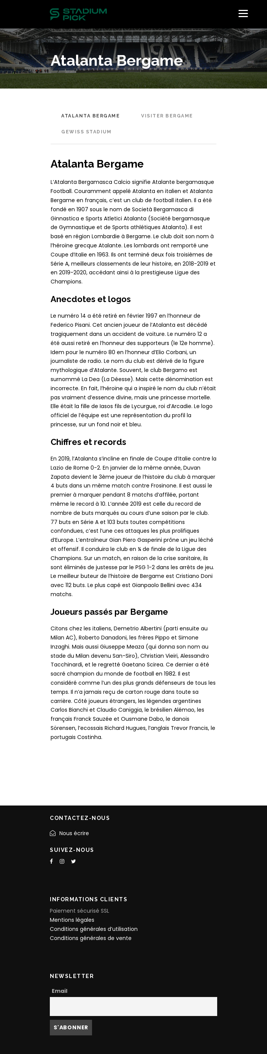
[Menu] (243, 13)
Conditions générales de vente (91, 938)
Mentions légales (72, 920)
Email (59, 991)
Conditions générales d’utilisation (94, 929)
